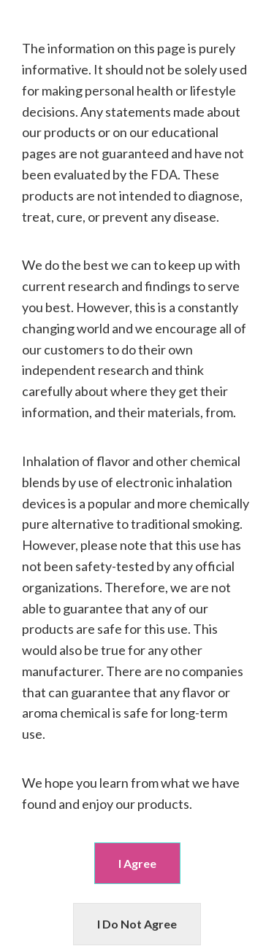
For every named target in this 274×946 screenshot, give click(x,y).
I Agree (137, 863)
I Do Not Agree (137, 924)
